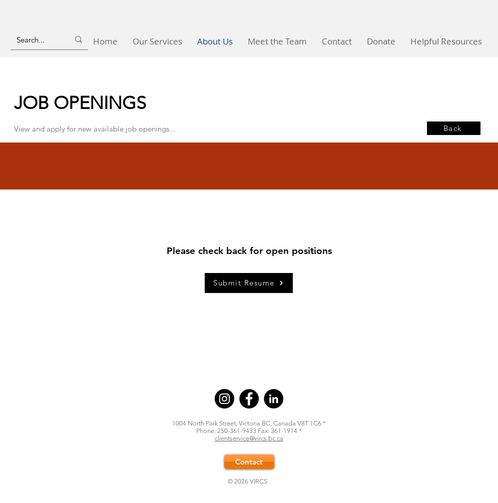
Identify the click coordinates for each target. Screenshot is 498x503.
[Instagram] (224, 398)
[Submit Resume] (249, 283)
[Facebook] (249, 398)
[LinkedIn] (273, 398)
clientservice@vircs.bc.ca (249, 438)
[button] (157, 41)
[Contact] (249, 461)
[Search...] (35, 40)
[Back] (453, 128)
